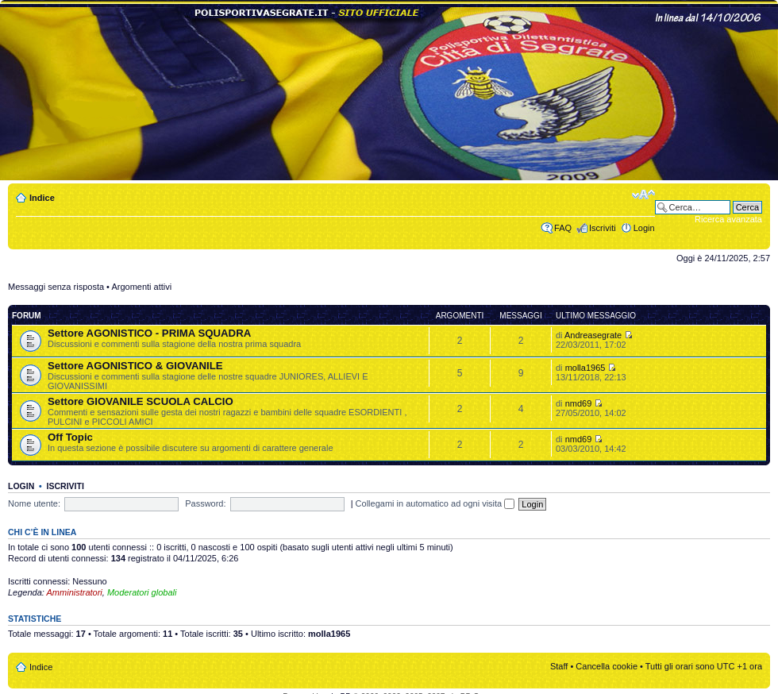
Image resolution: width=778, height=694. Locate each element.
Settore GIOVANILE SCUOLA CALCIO (140, 401)
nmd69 (578, 403)
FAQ (563, 228)
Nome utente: (34, 503)
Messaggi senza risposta (56, 286)
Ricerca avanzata (728, 219)
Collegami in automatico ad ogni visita (435, 503)
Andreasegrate (593, 335)
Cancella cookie (606, 666)
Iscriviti (602, 228)
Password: (205, 503)
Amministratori (74, 592)
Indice (42, 197)
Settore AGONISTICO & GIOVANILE (135, 366)
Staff (559, 666)
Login (644, 228)
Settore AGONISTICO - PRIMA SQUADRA (149, 333)
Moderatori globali (141, 592)
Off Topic (70, 437)
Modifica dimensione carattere (643, 194)
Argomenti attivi (141, 286)
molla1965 (585, 367)
